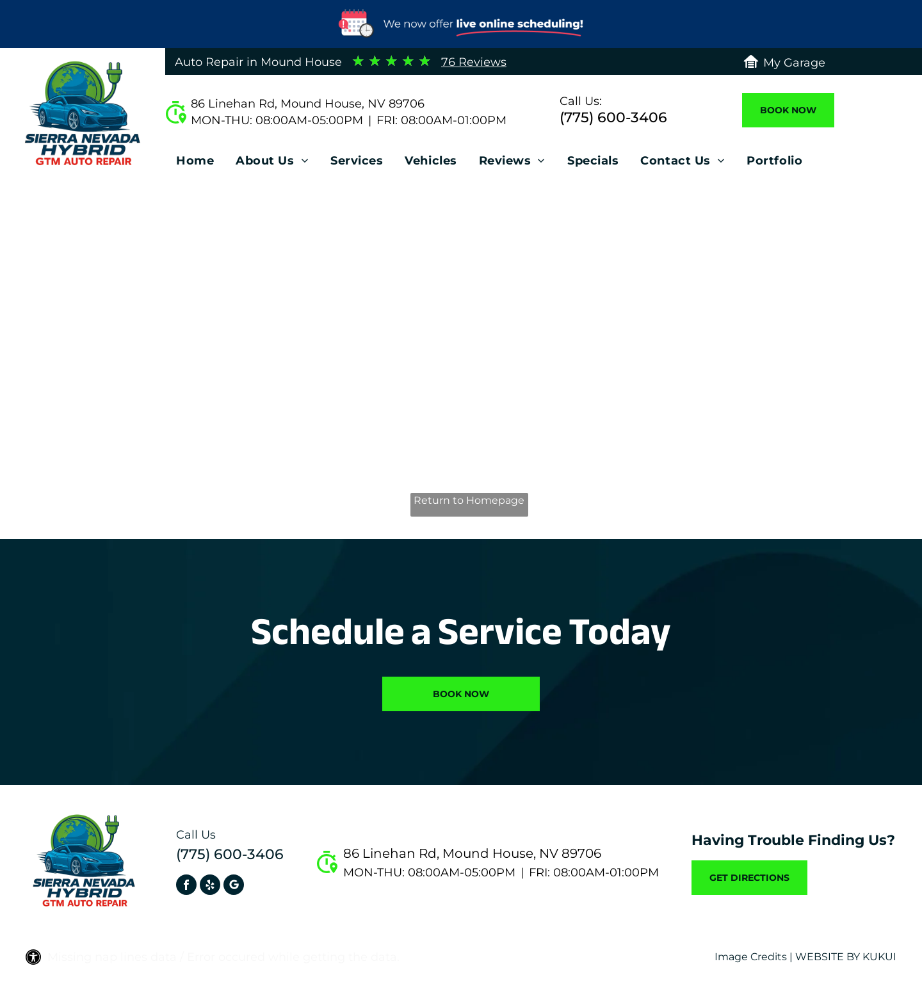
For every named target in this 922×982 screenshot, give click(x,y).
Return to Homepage (469, 500)
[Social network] (233, 886)
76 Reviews (473, 62)
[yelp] (210, 886)
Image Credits (751, 957)
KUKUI (879, 957)
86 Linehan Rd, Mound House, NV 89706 (308, 104)
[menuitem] (195, 164)
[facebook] (186, 886)
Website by (827, 957)
